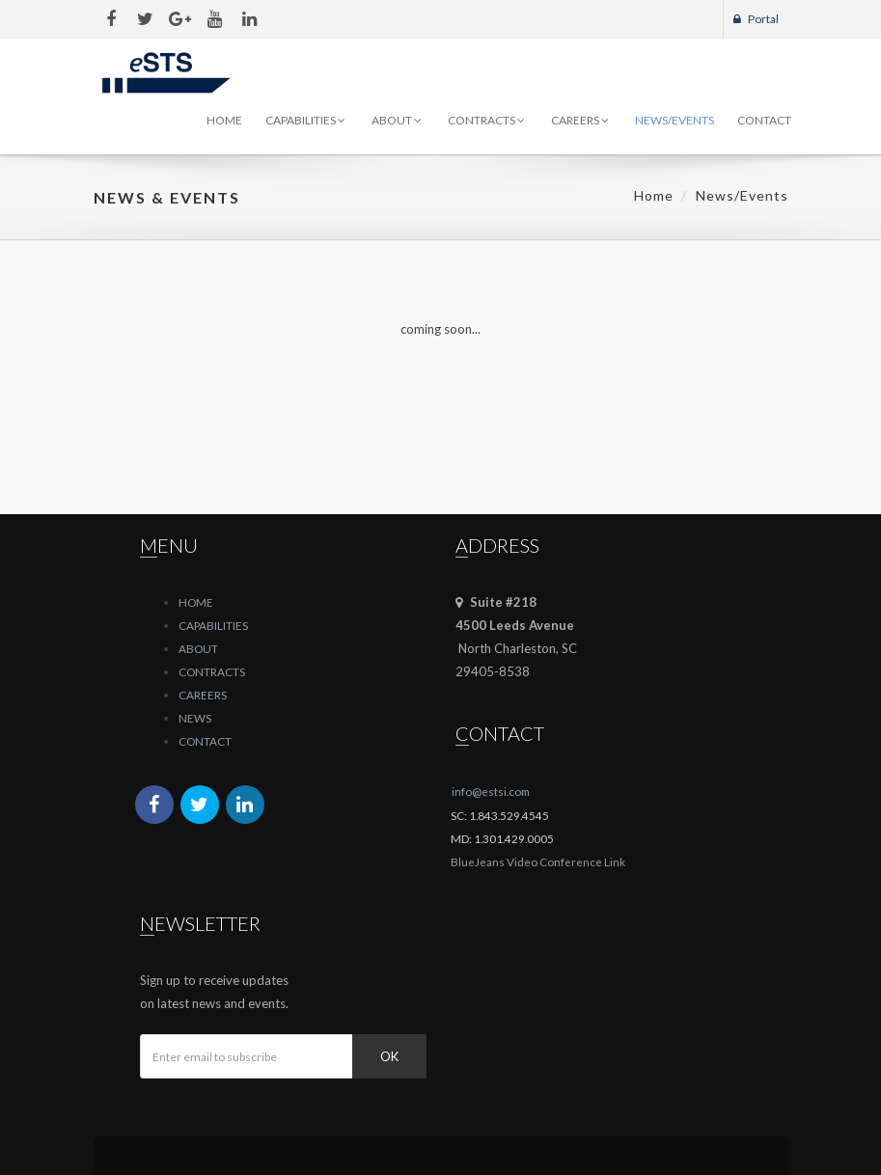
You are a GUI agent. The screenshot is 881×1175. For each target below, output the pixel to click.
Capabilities (305, 120)
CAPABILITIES (213, 625)
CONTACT (205, 741)
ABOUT (198, 648)
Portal (756, 19)
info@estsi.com (491, 791)
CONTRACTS (212, 671)
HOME (196, 602)
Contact (764, 120)
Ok (389, 1056)
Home (224, 120)
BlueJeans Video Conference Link (538, 861)
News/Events (674, 120)
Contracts (486, 120)
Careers (580, 120)
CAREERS (203, 694)
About (397, 120)
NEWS (195, 717)
